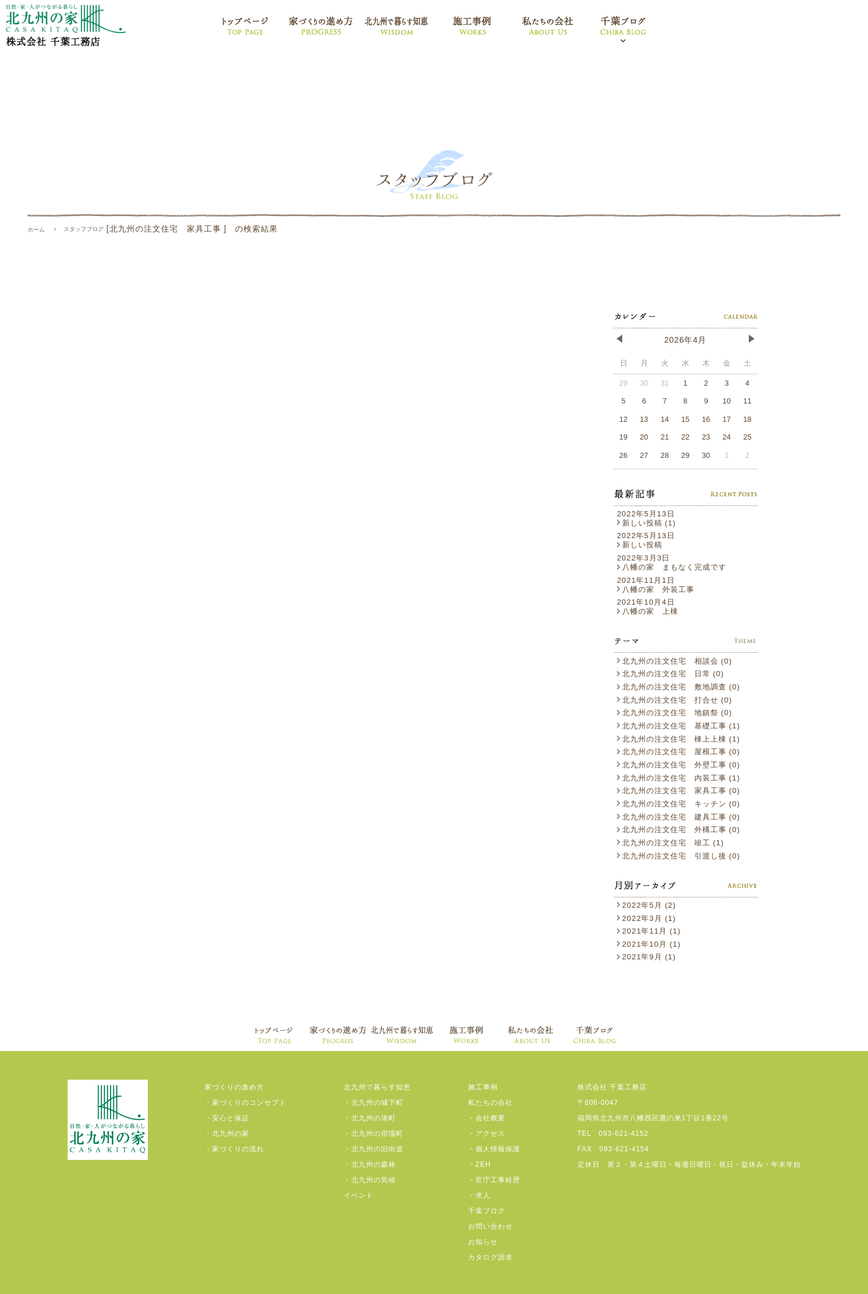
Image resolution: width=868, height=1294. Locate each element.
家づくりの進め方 (234, 1087)
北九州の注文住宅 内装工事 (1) (678, 778)
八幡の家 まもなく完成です (671, 567)
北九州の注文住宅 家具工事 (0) (678, 790)
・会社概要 (486, 1118)
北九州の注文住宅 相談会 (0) (674, 661)
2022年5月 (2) (646, 905)
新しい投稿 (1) (646, 523)
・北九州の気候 (370, 1180)
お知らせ (483, 1242)
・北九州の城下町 (373, 1103)
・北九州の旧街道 (373, 1149)
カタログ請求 (490, 1257)
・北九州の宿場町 (373, 1134)
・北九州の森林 (370, 1164)
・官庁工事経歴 (494, 1180)
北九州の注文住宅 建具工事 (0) (678, 817)
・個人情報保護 (494, 1149)
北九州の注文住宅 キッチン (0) (678, 803)
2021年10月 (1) (649, 944)
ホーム (36, 229)
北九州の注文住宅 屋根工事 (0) (678, 751)
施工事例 (483, 1087)
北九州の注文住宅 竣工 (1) (670, 842)
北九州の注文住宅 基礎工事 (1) (678, 725)
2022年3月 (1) (646, 918)
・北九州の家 (227, 1134)
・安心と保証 (227, 1118)
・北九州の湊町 (370, 1118)
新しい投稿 (639, 544)
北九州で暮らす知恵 (377, 1087)
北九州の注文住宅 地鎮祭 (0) (674, 712)
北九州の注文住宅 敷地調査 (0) (678, 687)
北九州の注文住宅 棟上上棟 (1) (678, 739)
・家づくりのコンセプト (245, 1103)
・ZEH (479, 1164)
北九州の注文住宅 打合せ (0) (674, 700)
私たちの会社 (490, 1103)
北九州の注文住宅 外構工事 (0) (678, 829)
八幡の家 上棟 (647, 611)
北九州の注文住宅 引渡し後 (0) (678, 856)
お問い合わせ (490, 1226)
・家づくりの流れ (234, 1149)
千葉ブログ (486, 1211)
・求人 (479, 1195)
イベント (359, 1195)
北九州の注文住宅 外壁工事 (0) (678, 764)
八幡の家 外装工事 (655, 589)
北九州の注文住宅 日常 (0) (670, 673)
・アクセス (486, 1134)
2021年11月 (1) (649, 931)
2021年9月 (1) (646, 956)
